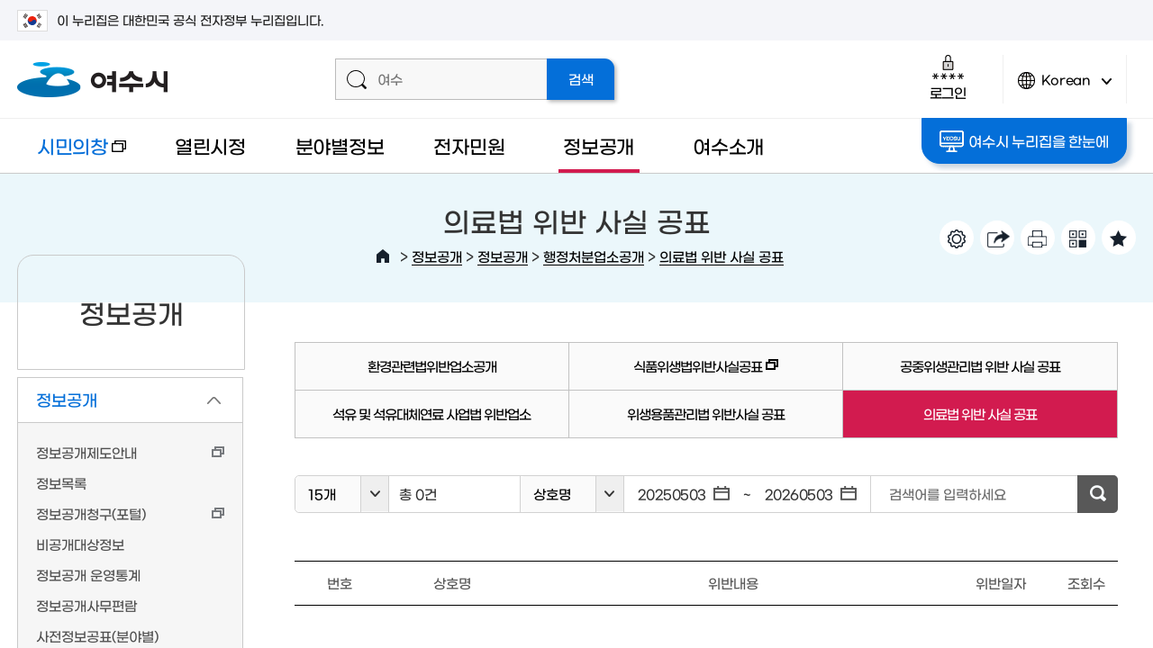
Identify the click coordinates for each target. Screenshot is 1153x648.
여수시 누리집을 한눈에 (1024, 141)
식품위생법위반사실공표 (673, 374)
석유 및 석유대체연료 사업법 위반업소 (431, 413)
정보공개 (598, 145)
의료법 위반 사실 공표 (721, 256)
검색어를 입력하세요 (947, 493)
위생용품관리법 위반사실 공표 (706, 413)
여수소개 (728, 145)
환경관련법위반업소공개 (432, 366)
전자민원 (468, 145)
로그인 (948, 77)
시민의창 (71, 154)
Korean (1065, 88)
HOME (382, 256)
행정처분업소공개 (593, 256)
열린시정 (210, 145)
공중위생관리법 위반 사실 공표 (980, 366)
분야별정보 (340, 145)
